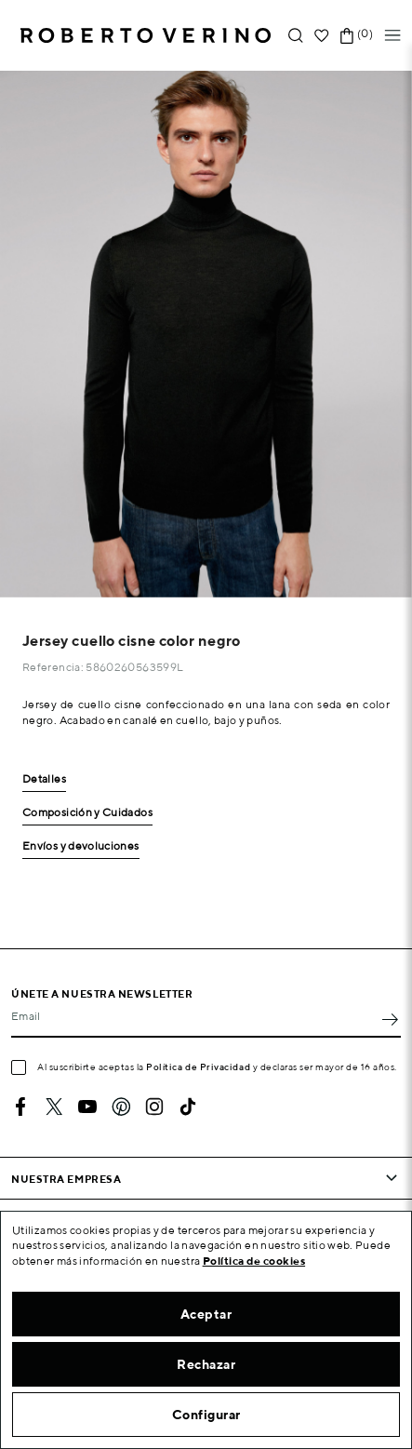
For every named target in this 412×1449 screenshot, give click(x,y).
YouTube (87, 1106)
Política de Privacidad (198, 1066)
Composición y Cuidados (87, 813)
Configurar (206, 1414)
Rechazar (206, 1364)
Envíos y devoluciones (81, 846)
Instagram (154, 1106)
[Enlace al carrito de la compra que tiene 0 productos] (346, 36)
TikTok (188, 1106)
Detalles (44, 779)
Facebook (20, 1106)
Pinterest (121, 1106)
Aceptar (206, 1314)
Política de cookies (254, 1261)
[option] (206, 334)
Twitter (54, 1106)
